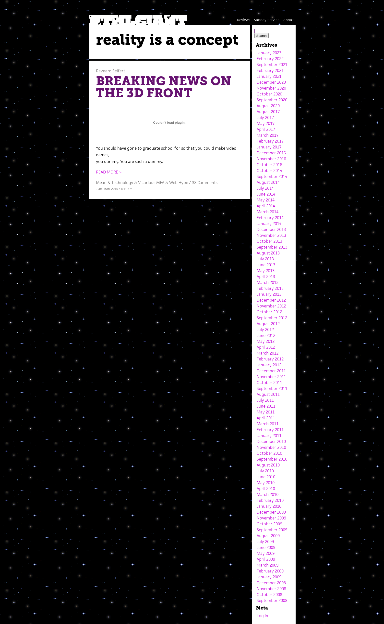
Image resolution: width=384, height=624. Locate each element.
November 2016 (271, 158)
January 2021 (269, 76)
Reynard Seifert (110, 71)
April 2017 (266, 129)
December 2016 (271, 153)
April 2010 (266, 488)
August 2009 (268, 535)
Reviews (243, 19)
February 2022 (270, 58)
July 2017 (265, 117)
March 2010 (267, 494)
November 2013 (271, 235)
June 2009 (266, 547)
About (288, 19)
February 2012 (270, 359)
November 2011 (271, 376)
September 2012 (272, 317)
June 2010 (266, 476)
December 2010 (271, 441)
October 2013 (269, 241)
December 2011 (271, 370)
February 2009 (270, 571)
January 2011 (269, 435)
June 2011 (266, 406)
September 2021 (272, 64)
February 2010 (270, 500)
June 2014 (266, 194)
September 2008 (272, 600)
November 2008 (271, 588)
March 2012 (267, 353)
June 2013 (266, 264)
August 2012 (268, 323)
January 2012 (269, 365)
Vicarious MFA (151, 182)
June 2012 (266, 335)
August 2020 (268, 105)
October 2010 (269, 453)
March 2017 (267, 135)
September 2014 (272, 176)
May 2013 (266, 270)
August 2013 (268, 253)
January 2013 (269, 294)
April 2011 (266, 418)
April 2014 (266, 206)
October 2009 (269, 524)
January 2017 (269, 147)
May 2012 (266, 341)
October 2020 (269, 94)
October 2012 (269, 312)
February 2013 (270, 288)
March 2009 (267, 565)
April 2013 (266, 276)
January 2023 (269, 52)
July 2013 (265, 259)
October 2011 (269, 382)
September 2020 (272, 100)
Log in (262, 615)
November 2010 (271, 447)
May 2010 (266, 482)
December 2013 (271, 229)
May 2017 (266, 123)
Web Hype (178, 182)
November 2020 (271, 88)
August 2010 (268, 465)
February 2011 (270, 429)
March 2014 (267, 211)
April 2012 (266, 347)
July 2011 (265, 400)
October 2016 (269, 164)
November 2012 (271, 306)
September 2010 (272, 459)
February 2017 (270, 141)
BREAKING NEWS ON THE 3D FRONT (163, 87)
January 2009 (269, 577)
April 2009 (266, 559)
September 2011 (272, 388)
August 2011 (268, 394)
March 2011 (267, 423)
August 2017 (268, 111)
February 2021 (270, 70)
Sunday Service (266, 19)
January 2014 (269, 223)
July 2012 (265, 329)
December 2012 (271, 300)
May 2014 (266, 200)
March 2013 (267, 282)
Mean (101, 182)
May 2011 (266, 412)
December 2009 (271, 512)
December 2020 (271, 82)
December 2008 (271, 582)
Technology (122, 182)
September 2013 (272, 247)
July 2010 (265, 471)
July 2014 (265, 188)
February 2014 (270, 217)
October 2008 (269, 594)
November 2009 (271, 518)
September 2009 (272, 529)
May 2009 (266, 553)
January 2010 (269, 506)
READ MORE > (109, 172)
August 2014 (268, 182)
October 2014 (269, 170)
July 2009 (265, 541)
